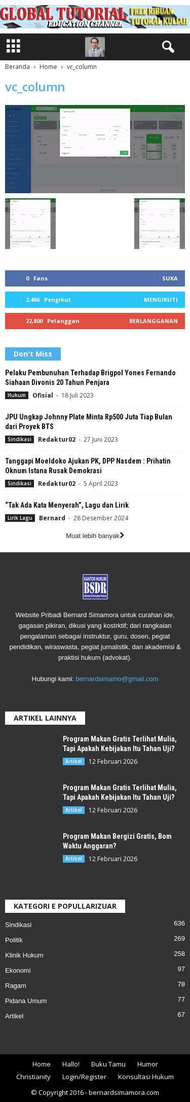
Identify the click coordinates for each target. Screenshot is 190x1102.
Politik (14, 940)
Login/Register (84, 1076)
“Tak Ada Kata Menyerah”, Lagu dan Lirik (67, 505)
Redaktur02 (56, 439)
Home (48, 66)
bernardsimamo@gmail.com (116, 679)
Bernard (52, 518)
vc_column (35, 86)
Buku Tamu (108, 1064)
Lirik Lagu (20, 517)
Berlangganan (153, 321)
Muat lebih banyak (95, 536)
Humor (147, 1064)
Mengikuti (161, 299)
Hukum (17, 395)
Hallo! (71, 1064)
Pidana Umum (26, 1001)
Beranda (17, 66)
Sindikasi (19, 439)
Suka (170, 278)
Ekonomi (18, 970)
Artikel (73, 761)
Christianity (33, 1076)
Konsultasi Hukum (146, 1076)
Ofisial (42, 395)
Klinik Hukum (24, 955)
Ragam (15, 985)
